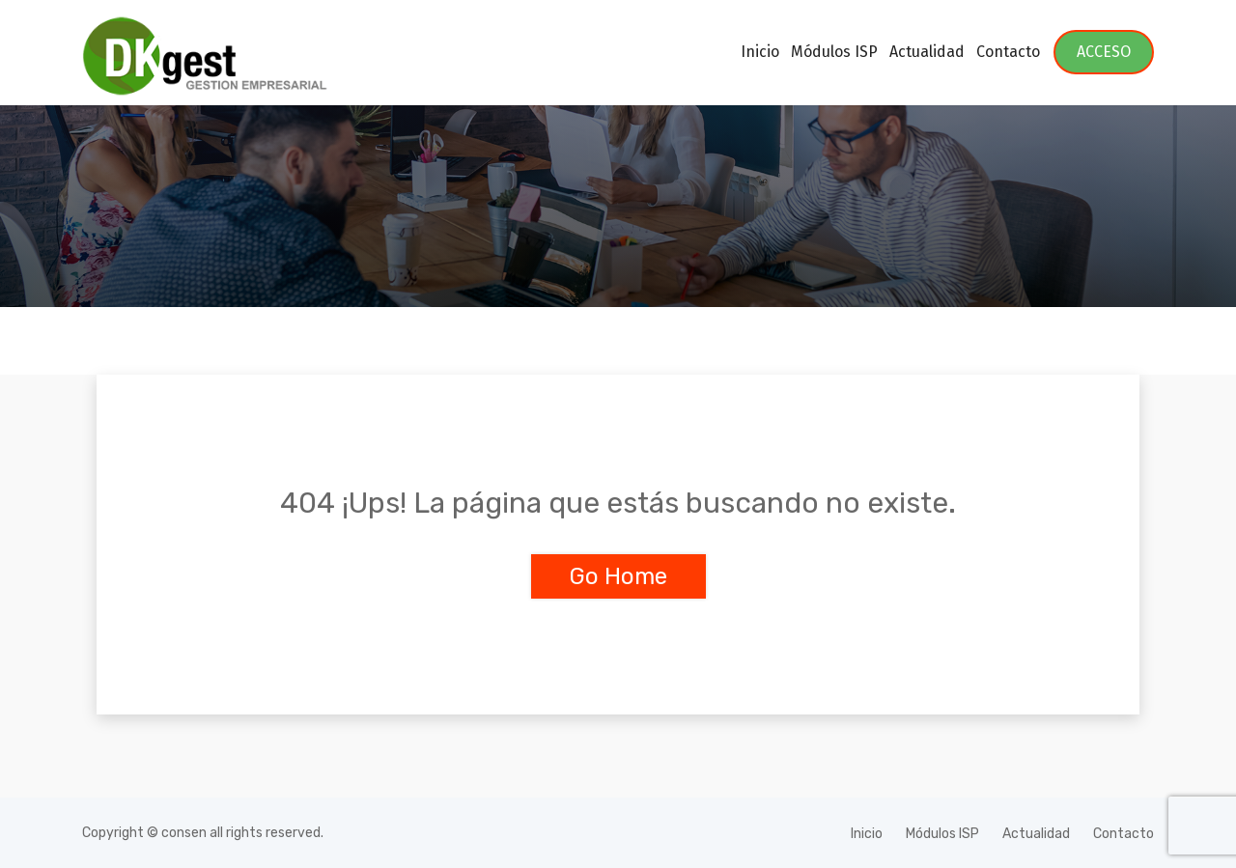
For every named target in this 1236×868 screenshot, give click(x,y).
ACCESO (1104, 51)
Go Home (618, 576)
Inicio (760, 51)
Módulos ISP (834, 51)
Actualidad (927, 51)
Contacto (1008, 51)
